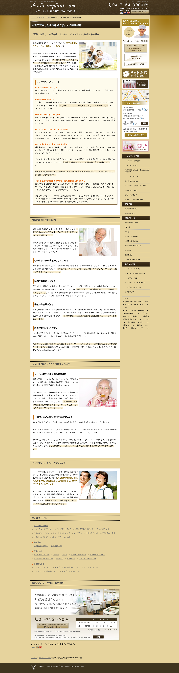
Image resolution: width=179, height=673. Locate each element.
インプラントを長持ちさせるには (68, 567)
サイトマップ (129, 292)
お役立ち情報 (39, 564)
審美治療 (37, 542)
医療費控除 (71, 559)
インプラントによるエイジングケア (49, 463)
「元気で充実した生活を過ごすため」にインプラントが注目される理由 (65, 34)
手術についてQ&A (41, 537)
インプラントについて (42, 567)
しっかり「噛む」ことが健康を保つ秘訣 (51, 364)
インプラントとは (91, 567)
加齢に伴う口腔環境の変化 (44, 220)
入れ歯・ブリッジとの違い (61, 537)
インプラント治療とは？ (43, 529)
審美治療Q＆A (56, 546)
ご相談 (64, 555)
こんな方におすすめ (41, 533)
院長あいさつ (39, 551)
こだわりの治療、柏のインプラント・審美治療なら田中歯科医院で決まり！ (64, 666)
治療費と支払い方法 (97, 555)
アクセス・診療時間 (78, 555)
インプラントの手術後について (46, 571)
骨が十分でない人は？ (61, 533)
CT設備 (56, 555)
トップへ (34, 18)
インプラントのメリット (71, 571)
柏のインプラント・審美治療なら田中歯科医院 (43, 1)
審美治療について (41, 546)
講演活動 (59, 559)
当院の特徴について (41, 555)
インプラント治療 (45, 18)
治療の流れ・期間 (108, 533)
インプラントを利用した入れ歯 (86, 533)
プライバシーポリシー (87, 559)
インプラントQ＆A (63, 529)
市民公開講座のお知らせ (43, 559)
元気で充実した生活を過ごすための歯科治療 (91, 529)
